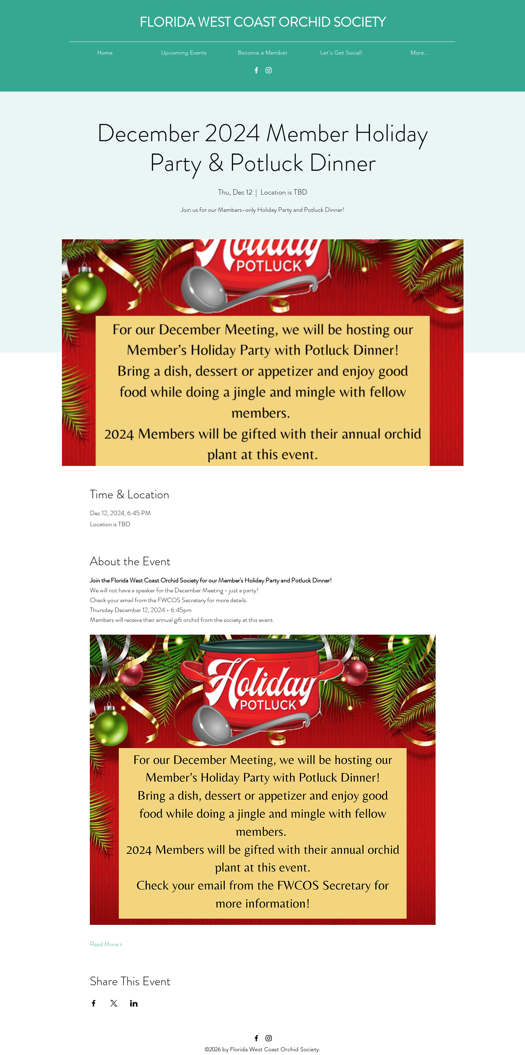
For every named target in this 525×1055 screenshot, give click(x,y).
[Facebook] (256, 70)
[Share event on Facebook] (94, 1003)
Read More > (106, 944)
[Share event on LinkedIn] (134, 1003)
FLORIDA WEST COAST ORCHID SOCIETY (262, 22)
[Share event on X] (114, 1003)
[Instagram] (269, 70)
